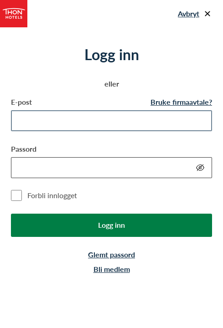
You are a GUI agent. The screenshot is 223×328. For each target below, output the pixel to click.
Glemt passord (111, 254)
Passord (23, 148)
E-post (21, 101)
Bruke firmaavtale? (181, 101)
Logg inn (111, 224)
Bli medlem (111, 269)
